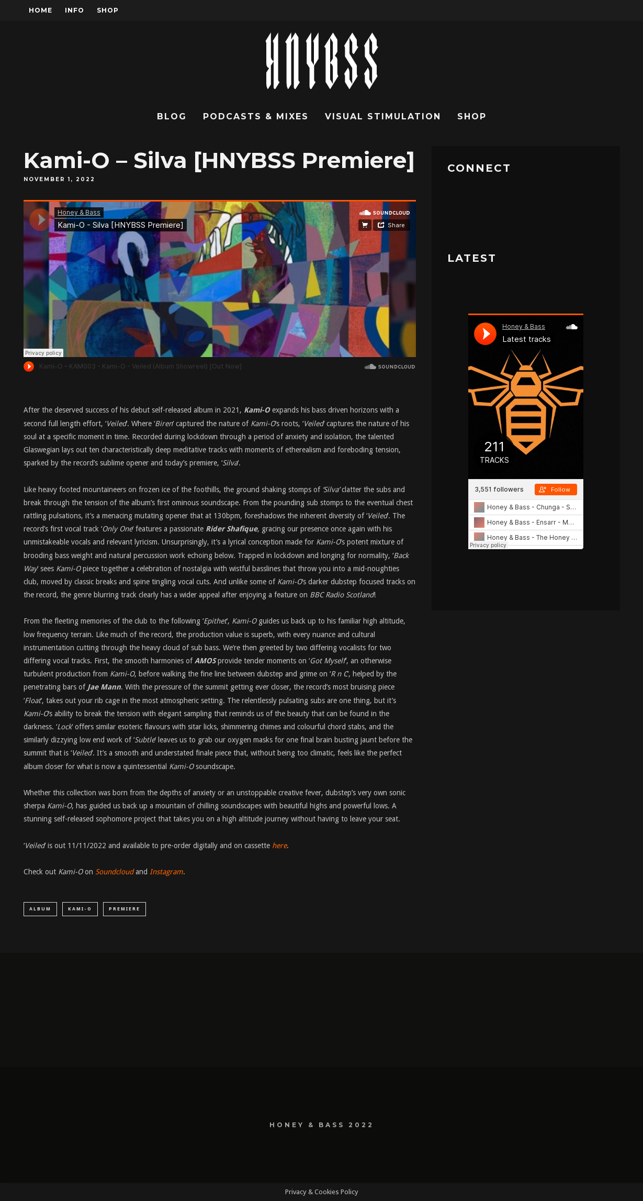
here (279, 845)
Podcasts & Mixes (256, 116)
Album (40, 908)
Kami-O (80, 908)
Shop (108, 10)
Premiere (124, 908)
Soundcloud (114, 872)
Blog (172, 116)
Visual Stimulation (383, 116)
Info (74, 10)
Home (40, 10)
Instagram (166, 872)
